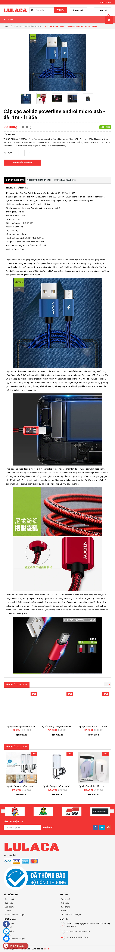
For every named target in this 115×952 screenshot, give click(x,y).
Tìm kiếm (61, 10)
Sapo (46, 949)
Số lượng (8, 153)
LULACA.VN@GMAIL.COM (77, 937)
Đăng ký (104, 10)
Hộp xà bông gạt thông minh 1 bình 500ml (62, 786)
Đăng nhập (82, 10)
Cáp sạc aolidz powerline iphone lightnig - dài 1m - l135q (33, 726)
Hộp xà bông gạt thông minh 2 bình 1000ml (26, 786)
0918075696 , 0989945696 (78, 931)
